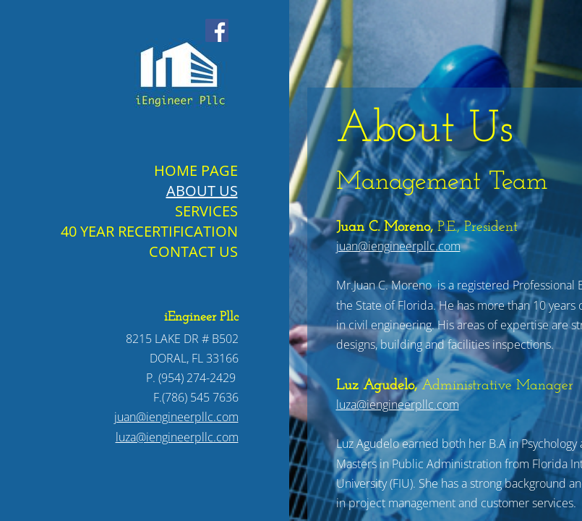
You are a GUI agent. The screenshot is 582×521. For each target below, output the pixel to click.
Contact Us (193, 251)
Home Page (196, 170)
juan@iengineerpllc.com (398, 246)
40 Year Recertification (149, 231)
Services (206, 211)
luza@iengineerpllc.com (397, 404)
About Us (202, 190)
